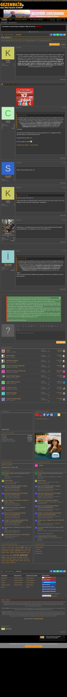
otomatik (9, 583)
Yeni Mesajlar (4, 22)
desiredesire (9, 367)
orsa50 (41, 490)
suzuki (7, 585)
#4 (65, 187)
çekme (12, 573)
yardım (7, 586)
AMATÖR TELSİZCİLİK (10, 508)
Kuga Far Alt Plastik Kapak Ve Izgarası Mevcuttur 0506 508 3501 (15, 511)
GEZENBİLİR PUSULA (7, 0)
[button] (13, 19)
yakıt (3, 586)
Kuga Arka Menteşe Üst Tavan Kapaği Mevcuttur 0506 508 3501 (15, 518)
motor (20, 581)
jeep (11, 579)
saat (25, 583)
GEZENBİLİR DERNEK (27, 0)
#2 (65, 107)
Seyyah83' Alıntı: (22, 195)
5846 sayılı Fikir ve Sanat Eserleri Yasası (36, 658)
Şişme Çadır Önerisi (13, 382)
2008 (3, 571)
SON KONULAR (39, 495)
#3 (65, 162)
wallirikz (29, 465)
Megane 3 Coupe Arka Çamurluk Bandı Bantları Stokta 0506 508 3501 (16, 545)
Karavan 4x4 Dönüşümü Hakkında (14, 532)
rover (21, 583)
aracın (26, 571)
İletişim (3, 636)
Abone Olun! (49, 645)
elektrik (12, 577)
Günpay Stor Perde (38, 575)
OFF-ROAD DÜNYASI (36, 20)
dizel (29, 575)
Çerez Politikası (29, 633)
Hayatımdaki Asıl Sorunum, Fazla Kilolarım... (17, 559)
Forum (4, 20)
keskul (13, 40)
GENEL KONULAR (9, 562)
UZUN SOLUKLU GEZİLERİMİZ (12, 529)
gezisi (3, 579)
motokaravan (14, 581)
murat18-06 (59, 388)
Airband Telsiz (8, 505)
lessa (61, 377)
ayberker (8, 352)
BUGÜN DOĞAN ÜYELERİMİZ (42, 486)
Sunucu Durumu (5, 675)
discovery (24, 575)
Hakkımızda (4, 626)
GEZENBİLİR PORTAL (17, 0)
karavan (24, 579)
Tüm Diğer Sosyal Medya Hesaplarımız (51, 642)
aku (9, 571)
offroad (4, 583)
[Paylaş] (63, 47)
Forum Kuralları (30, 626)
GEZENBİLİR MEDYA (37, 0)
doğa (3, 577)
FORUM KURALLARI (62, 0)
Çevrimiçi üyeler (7, 486)
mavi (9, 84)
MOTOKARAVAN (8, 535)
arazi (30, 571)
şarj (28, 583)
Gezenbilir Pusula (18, 626)
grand (7, 579)
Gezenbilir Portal (18, 633)
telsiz (16, 585)
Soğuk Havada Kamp (13, 399)
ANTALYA (40, 565)
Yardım (28, 636)
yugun (7, 357)
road (18, 583)
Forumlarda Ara (13, 22)
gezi (28, 577)
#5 (65, 220)
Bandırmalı (5, 489)
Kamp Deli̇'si (10, 355)
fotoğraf (17, 577)
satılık (3, 585)
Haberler (3, 631)
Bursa (13, 128)
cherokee (11, 575)
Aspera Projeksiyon (38, 577)
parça (14, 583)
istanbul (12, 270)
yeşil (18, 84)
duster (7, 577)
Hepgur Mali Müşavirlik (39, 571)
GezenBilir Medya (39, 667)
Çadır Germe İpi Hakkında (15, 366)
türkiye (21, 585)
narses (60, 393)
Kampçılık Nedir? (12, 360)
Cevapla (63, 79)
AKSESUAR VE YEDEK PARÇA (12, 515)
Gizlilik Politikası (30, 631)
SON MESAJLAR (6, 495)
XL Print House (38, 573)
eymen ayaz (9, 377)
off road (25, 581)
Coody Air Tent (11, 388)
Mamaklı (10, 489)
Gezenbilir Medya (18, 631)
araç (22, 571)
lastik (3, 581)
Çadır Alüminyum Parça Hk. (16, 371)
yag (28, 585)
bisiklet (4, 573)
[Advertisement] (33, 419)
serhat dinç (8, 389)
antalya (18, 571)
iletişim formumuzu (35, 664)
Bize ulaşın (62, 680)
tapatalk (12, 585)
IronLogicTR (9, 372)
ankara (13, 571)
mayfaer (8, 383)
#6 (65, 251)
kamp (5, 84)
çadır (8, 573)
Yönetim (3, 629)
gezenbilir (23, 577)
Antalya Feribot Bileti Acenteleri (47, 560)
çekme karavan (19, 573)
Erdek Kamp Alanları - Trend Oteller (27, 145)
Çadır (8, 350)
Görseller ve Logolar (5, 633)
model (7, 581)
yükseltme (13, 586)
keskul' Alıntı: (21, 115)
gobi (7, 400)
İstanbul (12, 240)
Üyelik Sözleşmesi (30, 629)
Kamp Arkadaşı (11, 393)
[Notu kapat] (63, 686)
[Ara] (64, 19)
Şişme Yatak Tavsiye (13, 376)
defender (18, 575)
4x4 (7, 571)
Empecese (59, 382)
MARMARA (7, 502)
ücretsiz (13, 84)
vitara (25, 585)
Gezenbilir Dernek (18, 629)
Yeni (10, 20)
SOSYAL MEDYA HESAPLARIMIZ (50, 0)
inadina (8, 394)
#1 (65, 47)
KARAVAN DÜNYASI (21, 20)
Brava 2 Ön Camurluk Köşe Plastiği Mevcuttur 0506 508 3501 (14, 538)
